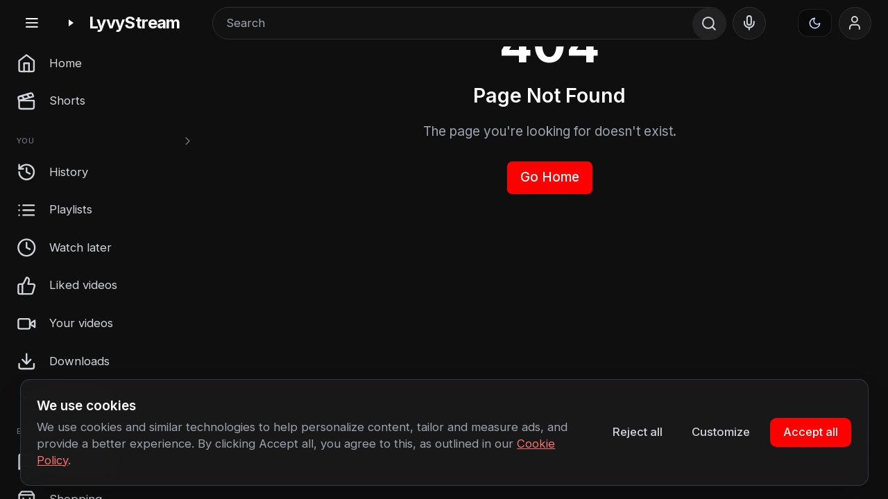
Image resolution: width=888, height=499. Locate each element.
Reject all (638, 432)
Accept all (810, 432)
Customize (721, 432)
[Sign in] (855, 23)
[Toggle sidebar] (31, 23)
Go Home (549, 177)
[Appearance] (815, 23)
